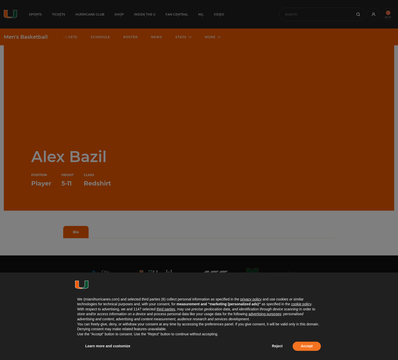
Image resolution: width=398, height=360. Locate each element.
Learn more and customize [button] (107, 346)
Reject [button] (277, 346)
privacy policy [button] (250, 299)
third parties (166, 309)
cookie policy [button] (301, 304)
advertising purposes (264, 314)
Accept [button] (307, 346)
